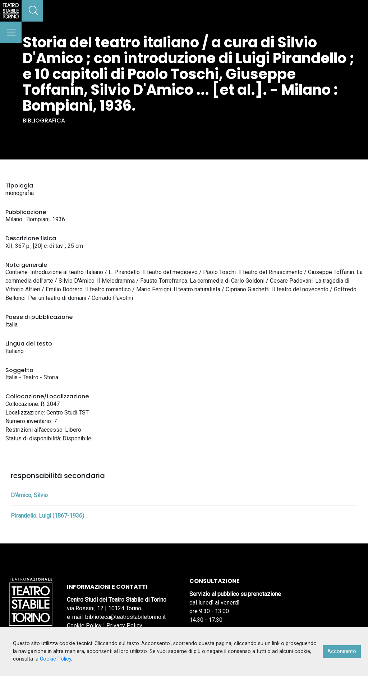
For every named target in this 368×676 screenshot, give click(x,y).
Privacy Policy (124, 625)
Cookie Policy (84, 625)
